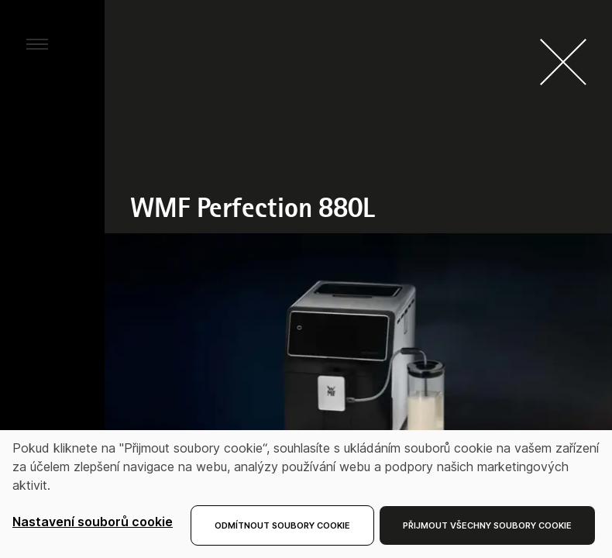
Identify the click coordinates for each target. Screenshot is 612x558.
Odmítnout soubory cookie (282, 525)
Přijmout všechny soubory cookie (487, 525)
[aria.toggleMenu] (37, 43)
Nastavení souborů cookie (92, 521)
